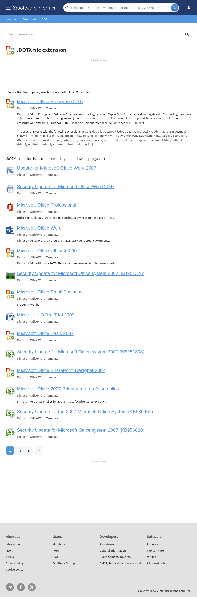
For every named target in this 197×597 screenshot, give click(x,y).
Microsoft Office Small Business (49, 291)
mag (152, 136)
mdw (103, 136)
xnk (36, 136)
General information (113, 550)
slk (133, 131)
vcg (25, 136)
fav (31, 136)
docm (26, 140)
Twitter (32, 587)
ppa (85, 136)
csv (84, 131)
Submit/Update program (116, 557)
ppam (73, 140)
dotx (65, 140)
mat (19, 136)
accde (90, 140)
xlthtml (21, 144)
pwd (110, 136)
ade (105, 131)
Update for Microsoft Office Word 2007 (56, 168)
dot (121, 131)
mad (162, 131)
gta (169, 131)
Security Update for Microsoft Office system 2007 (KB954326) (80, 273)
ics (116, 136)
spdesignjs (87, 144)
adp (138, 131)
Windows (12, 19)
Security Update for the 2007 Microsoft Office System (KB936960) (85, 411)
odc (156, 131)
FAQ (55, 557)
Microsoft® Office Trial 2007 (45, 314)
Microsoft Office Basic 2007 (45, 333)
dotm (50, 140)
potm (42, 140)
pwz (158, 136)
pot (111, 131)
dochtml (154, 140)
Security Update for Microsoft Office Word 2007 (65, 186)
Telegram (10, 587)
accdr (98, 140)
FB (21, 587)
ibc (97, 136)
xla (89, 131)
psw (79, 136)
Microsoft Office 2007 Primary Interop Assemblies (68, 388)
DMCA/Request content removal (120, 563)
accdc (133, 140)
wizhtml (57, 144)
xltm (183, 136)
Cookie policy (14, 569)
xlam (176, 136)
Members (59, 544)
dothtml (177, 140)
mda (182, 131)
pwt (140, 136)
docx (34, 140)
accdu (115, 140)
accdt (107, 140)
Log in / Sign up (187, 7)
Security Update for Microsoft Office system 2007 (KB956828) (80, 430)
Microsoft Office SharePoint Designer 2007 (61, 370)
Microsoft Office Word (39, 227)
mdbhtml (33, 144)
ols (49, 136)
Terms (10, 557)
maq (175, 131)
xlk (100, 131)
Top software (155, 550)
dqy (94, 131)
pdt (61, 136)
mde (43, 136)
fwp (134, 136)
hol (91, 136)
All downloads (156, 563)
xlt (150, 131)
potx (58, 140)
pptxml (142, 140)
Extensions (29, 19)
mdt (72, 136)
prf (67, 136)
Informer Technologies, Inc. (175, 591)
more (139, 123)
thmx (81, 140)
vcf (146, 136)
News (9, 550)
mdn (55, 136)
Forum (57, 550)
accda (124, 140)
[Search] (120, 7)
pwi (121, 136)
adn (127, 131)
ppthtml (69, 144)
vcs (165, 136)
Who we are (13, 544)
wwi (145, 131)
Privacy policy (14, 563)
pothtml (46, 144)
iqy (170, 136)
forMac (151, 557)
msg (128, 136)
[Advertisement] (98, 73)
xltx (19, 140)
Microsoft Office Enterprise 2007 (50, 101)
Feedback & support (66, 563)
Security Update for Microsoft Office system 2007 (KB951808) (80, 351)
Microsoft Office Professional (46, 205)
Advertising (107, 544)
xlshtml (165, 140)
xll (116, 131)
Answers (152, 544)
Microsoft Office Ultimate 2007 (48, 250)
